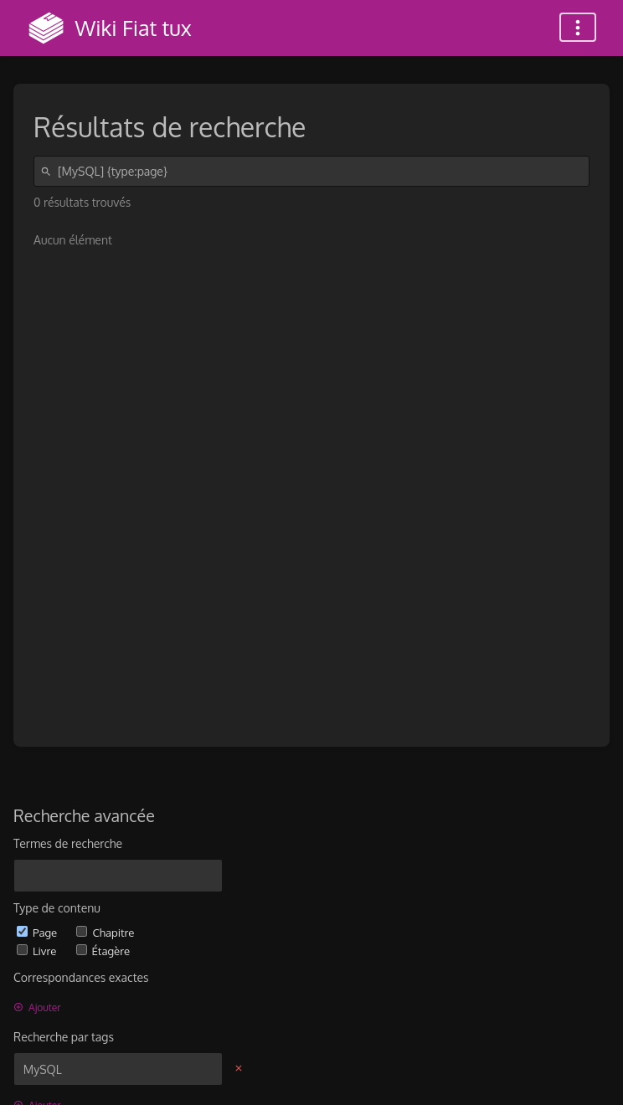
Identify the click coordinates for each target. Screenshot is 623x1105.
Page (38, 932)
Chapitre (105, 932)
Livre (38, 950)
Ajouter (37, 1007)
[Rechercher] (48, 171)
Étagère (103, 950)
